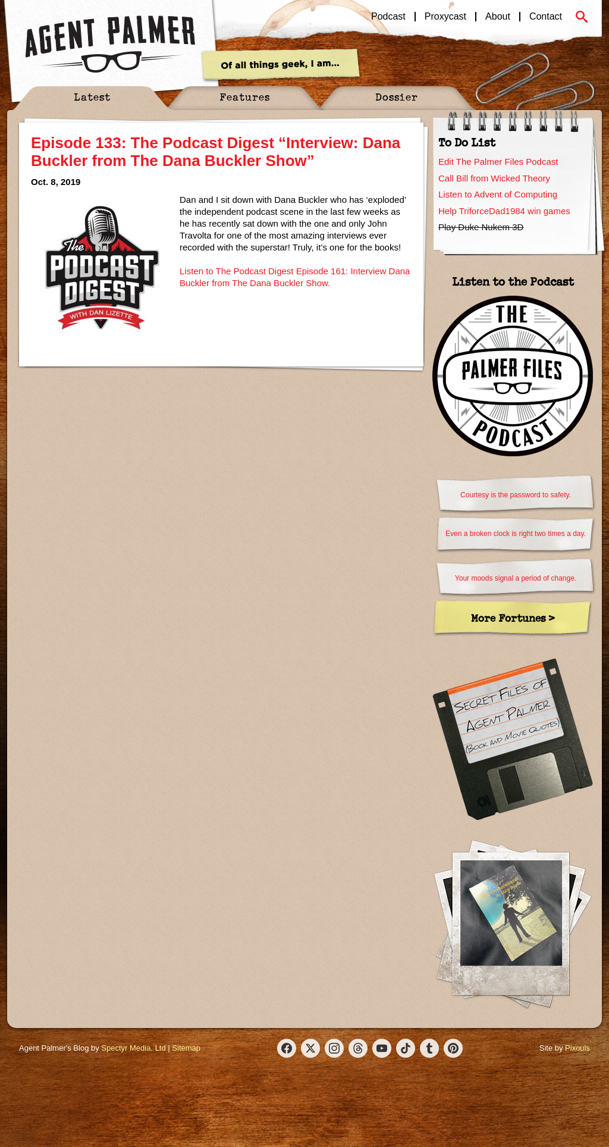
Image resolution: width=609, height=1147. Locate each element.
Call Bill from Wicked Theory (494, 178)
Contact (545, 16)
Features (244, 96)
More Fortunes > (513, 618)
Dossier (396, 96)
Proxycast (445, 16)
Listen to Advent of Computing (497, 194)
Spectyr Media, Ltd (133, 1047)
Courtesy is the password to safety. (515, 495)
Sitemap (186, 1047)
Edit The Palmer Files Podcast (498, 161)
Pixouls (577, 1047)
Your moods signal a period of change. (515, 578)
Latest (92, 96)
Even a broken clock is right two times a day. (515, 533)
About (497, 16)
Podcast (388, 16)
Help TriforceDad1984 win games (504, 211)
